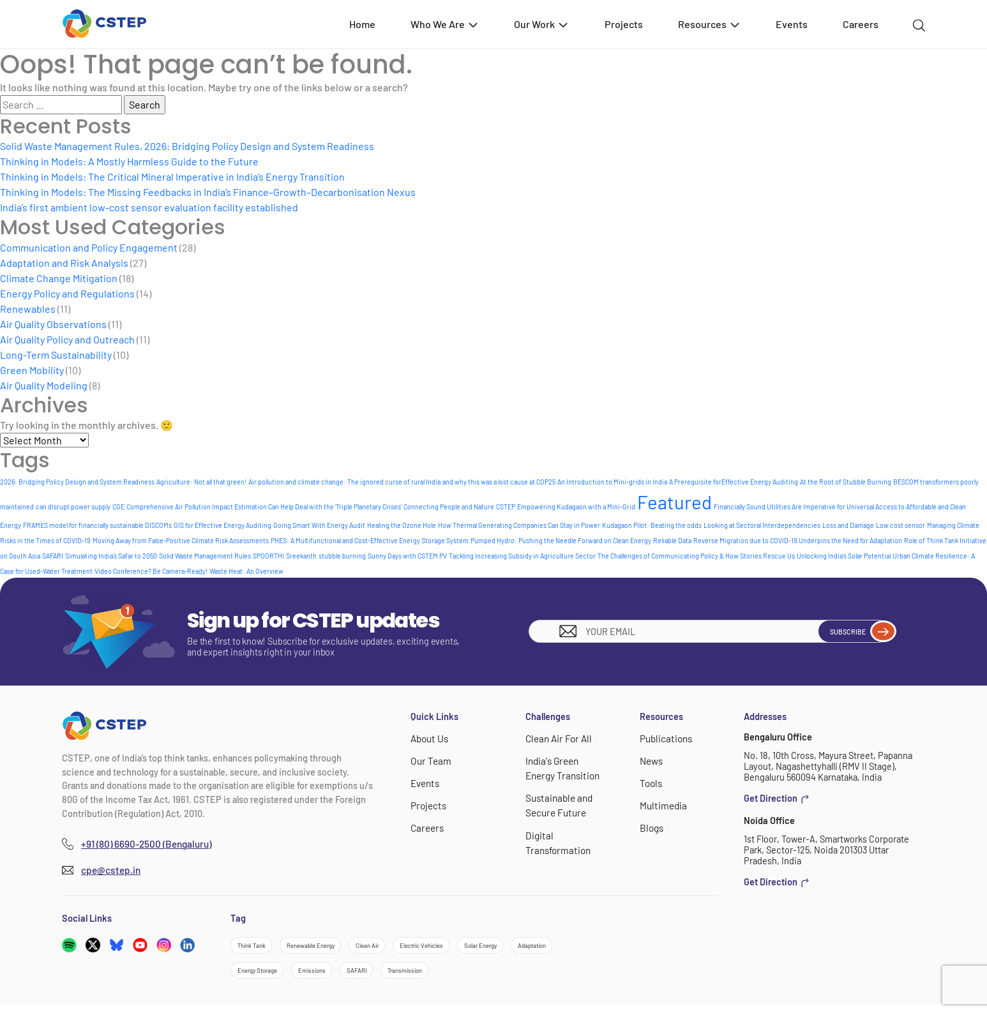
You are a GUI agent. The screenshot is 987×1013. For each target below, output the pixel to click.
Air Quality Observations (53, 324)
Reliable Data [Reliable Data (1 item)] (672, 540)
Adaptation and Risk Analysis (64, 263)
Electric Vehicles (483, 947)
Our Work (541, 24)
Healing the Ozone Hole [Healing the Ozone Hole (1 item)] (401, 525)
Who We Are (445, 24)
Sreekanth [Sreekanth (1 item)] (301, 556)
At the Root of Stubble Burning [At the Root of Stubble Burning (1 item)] (845, 481)
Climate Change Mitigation (58, 278)
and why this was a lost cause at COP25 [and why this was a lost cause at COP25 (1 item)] (498, 481)
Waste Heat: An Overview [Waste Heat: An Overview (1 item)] (246, 571)
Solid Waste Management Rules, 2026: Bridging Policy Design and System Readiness (187, 146)
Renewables (28, 309)
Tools (650, 781)
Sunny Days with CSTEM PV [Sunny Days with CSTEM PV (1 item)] (407, 556)
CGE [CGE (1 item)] (118, 506)
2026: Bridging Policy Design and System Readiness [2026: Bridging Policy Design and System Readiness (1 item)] (77, 481)
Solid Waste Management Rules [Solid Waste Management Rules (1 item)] (205, 556)
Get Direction (777, 799)
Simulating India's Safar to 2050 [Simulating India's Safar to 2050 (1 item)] (111, 556)
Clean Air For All (556, 738)
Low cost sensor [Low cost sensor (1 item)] (900, 525)
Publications (665, 738)
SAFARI (462, 976)
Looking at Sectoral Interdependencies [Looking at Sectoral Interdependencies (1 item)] (762, 525)
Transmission (524, 976)
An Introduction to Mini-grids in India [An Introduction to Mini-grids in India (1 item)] (612, 481)
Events (792, 24)
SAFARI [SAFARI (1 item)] (52, 556)
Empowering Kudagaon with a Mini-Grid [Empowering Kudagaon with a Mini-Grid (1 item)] (576, 506)
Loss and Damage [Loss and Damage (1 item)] (848, 525)
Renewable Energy (336, 947)
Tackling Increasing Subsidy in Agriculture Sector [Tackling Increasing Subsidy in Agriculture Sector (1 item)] (522, 556)
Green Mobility (32, 370)
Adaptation (259, 976)
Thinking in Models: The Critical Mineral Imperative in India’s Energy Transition (172, 176)
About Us (429, 738)
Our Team (429, 759)
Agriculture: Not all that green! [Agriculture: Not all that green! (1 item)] (201, 481)
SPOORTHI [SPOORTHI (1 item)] (268, 556)
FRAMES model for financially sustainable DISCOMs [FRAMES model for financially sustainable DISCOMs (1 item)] (97, 525)
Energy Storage (333, 976)
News (651, 759)
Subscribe (849, 631)
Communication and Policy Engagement (88, 247)
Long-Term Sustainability (56, 355)
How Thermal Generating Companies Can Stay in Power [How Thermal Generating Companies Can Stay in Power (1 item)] (519, 525)
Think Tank (258, 947)
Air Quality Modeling (43, 385)
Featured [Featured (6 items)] (674, 502)
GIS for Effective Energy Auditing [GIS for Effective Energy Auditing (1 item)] (222, 525)
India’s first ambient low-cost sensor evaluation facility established (149, 207)
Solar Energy (562, 947)
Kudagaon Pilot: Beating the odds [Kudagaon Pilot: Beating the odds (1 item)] (652, 525)
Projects (624, 24)
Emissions (405, 976)
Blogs (651, 824)
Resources (709, 24)
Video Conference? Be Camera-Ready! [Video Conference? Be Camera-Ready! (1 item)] (150, 571)
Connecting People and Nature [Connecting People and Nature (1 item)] (448, 506)
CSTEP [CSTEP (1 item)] (505, 506)
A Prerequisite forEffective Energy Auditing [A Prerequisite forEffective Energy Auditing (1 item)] (733, 481)
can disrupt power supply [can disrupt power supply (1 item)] (73, 506)
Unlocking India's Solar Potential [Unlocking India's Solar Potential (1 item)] (844, 556)
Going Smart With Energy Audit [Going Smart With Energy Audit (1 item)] (319, 525)
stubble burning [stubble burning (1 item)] (342, 556)
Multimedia (662, 802)
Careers (860, 24)
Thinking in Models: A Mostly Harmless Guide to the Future (129, 161)
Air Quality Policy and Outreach (67, 339)
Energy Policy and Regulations (67, 293)
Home (362, 24)
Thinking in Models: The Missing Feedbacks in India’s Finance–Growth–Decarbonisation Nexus (208, 192)
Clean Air (411, 947)
